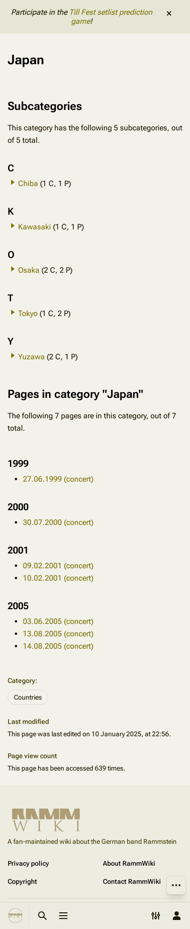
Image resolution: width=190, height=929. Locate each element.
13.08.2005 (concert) (58, 633)
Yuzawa (31, 356)
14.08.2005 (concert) (58, 646)
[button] (13, 182)
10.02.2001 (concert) (58, 578)
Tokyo (28, 313)
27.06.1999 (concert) (58, 479)
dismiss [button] (169, 13)
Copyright (22, 881)
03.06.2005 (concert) (58, 621)
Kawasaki (34, 226)
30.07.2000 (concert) (58, 522)
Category (21, 680)
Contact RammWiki (132, 881)
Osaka (29, 270)
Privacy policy (28, 863)
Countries (28, 697)
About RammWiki (129, 863)
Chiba (28, 183)
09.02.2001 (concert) (58, 565)
